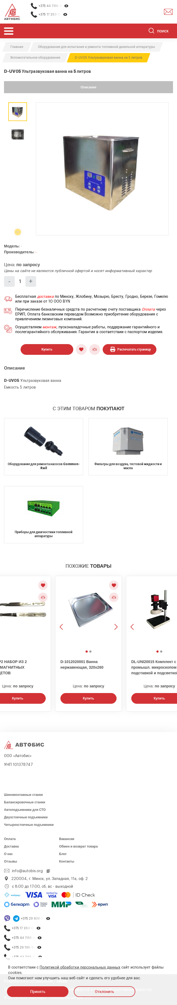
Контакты (66, 861)
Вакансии (66, 839)
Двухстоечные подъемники (26, 817)
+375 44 (54, 6)
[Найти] (151, 32)
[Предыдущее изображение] (61, 612)
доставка (45, 297)
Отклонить (104, 991)
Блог (63, 854)
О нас (8, 854)
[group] (102, 168)
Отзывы (10, 861)
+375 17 (53, 15)
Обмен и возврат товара (78, 846)
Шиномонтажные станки (23, 794)
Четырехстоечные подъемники (29, 824)
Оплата (148, 309)
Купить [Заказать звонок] (88, 698)
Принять (37, 991)
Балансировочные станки (24, 802)
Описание (89, 87)
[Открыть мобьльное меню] (8, 31)
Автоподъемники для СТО (25, 809)
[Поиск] (161, 32)
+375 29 (36, 919)
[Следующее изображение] (115, 612)
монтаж (49, 327)
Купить (46, 349)
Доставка (11, 846)
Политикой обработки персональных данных (80, 967)
